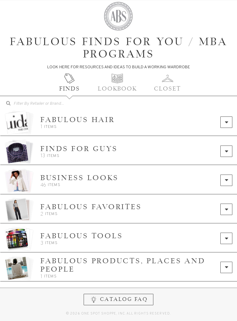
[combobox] (43, 103)
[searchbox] (47, 103)
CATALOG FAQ (118, 301)
